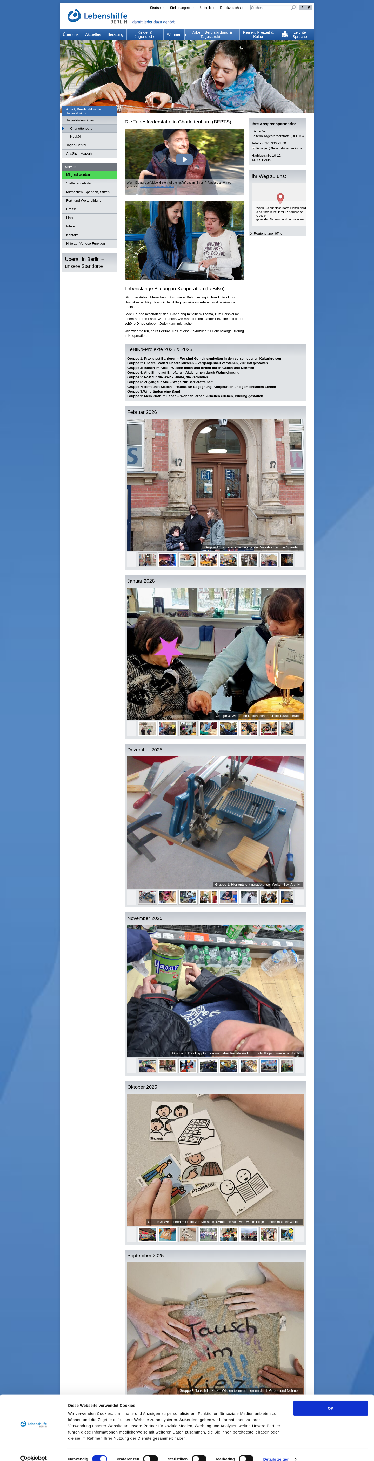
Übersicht (207, 8)
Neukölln (76, 136)
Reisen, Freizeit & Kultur (258, 34)
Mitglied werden (78, 175)
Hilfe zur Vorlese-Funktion (85, 244)
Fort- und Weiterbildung (84, 200)
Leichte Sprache (299, 34)
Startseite (157, 8)
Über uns (71, 34)
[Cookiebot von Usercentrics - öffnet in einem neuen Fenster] (33, 1451)
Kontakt (72, 235)
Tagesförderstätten (80, 120)
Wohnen (174, 34)
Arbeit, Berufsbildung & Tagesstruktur (212, 34)
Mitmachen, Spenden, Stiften (88, 192)
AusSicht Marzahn (80, 154)
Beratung (115, 34)
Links (70, 218)
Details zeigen (276, 1451)
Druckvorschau (231, 8)
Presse (71, 209)
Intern (70, 226)
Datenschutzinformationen (157, 186)
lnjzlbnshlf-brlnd (279, 148)
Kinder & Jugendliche (145, 34)
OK (331, 1399)
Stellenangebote (182, 8)
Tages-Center (76, 145)
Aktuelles (93, 34)
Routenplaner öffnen (269, 233)
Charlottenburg (81, 128)
